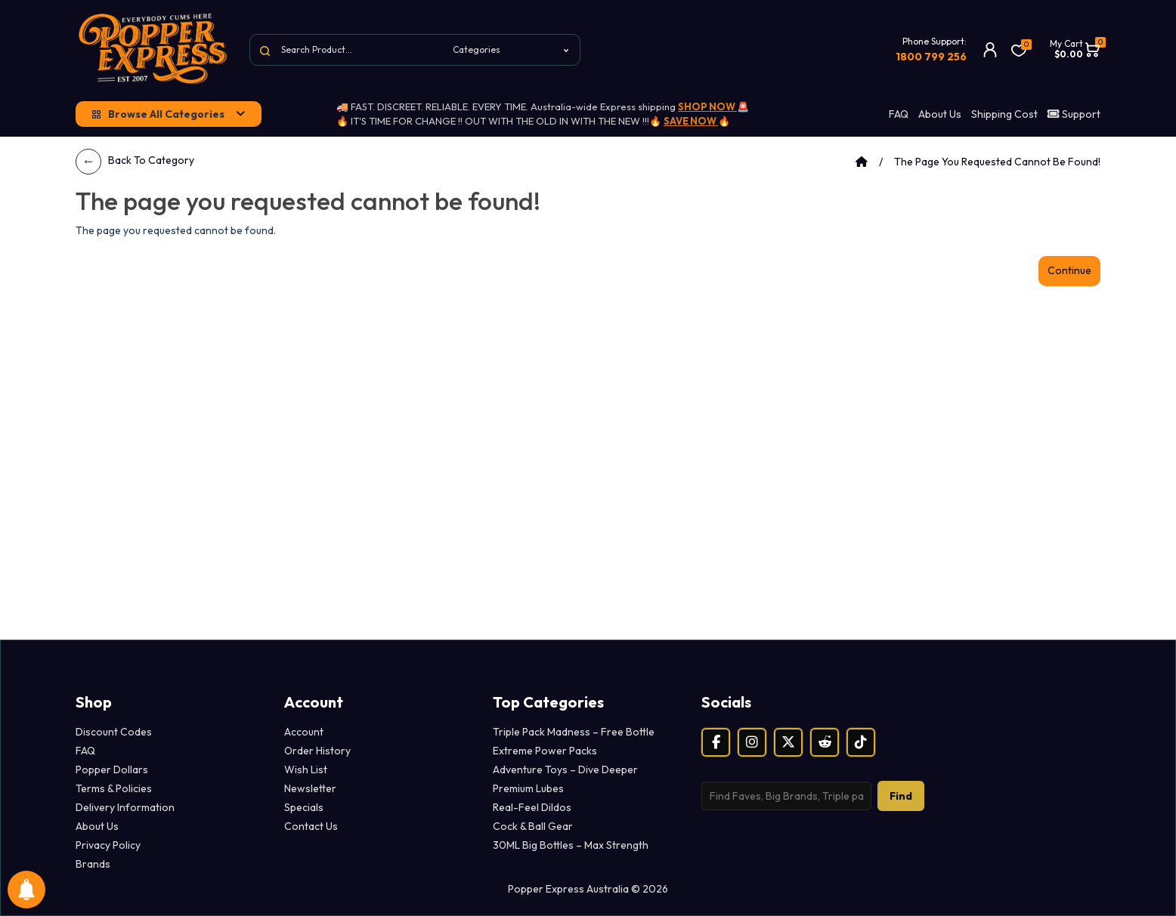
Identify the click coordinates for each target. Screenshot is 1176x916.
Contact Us (311, 826)
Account (303, 732)
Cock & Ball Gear (533, 826)
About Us (939, 114)
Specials (303, 807)
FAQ (898, 114)
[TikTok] (860, 742)
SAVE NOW (691, 121)
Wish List (305, 769)
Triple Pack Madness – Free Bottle (574, 732)
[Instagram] (752, 742)
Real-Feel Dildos (532, 807)
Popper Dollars (112, 769)
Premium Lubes (528, 788)
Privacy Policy (108, 845)
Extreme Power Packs (545, 750)
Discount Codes (114, 732)
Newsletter (310, 788)
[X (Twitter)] (788, 742)
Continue (1069, 270)
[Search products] (786, 796)
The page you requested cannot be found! (997, 161)
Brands (93, 864)
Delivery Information (125, 807)
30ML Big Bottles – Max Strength (570, 845)
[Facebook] (715, 742)
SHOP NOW (707, 106)
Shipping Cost (1004, 114)
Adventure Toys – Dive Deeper (565, 769)
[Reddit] (824, 742)
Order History (317, 750)
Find (901, 796)
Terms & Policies (114, 788)
